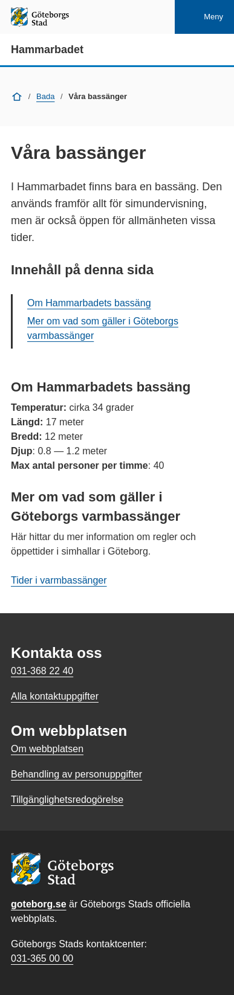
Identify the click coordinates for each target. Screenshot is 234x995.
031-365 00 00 (42, 958)
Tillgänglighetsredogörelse (67, 799)
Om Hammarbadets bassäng (89, 303)
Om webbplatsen (47, 749)
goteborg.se (39, 904)
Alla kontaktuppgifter (55, 696)
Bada (45, 96)
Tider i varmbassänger (59, 580)
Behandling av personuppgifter (76, 774)
